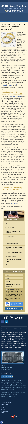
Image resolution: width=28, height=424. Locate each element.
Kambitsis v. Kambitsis (15, 96)
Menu (6, 1)
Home (3, 401)
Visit (19, 1)
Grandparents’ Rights (12, 243)
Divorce (8, 224)
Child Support (10, 236)
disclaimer (17, 289)
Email (15, 1)
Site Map (3, 413)
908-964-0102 (14, 10)
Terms (15, 304)
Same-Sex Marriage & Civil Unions (13, 260)
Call (11, 1)
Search (22, 1)
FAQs (2, 406)
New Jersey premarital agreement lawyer (12, 84)
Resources (4, 407)
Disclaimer (4, 411)
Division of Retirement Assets (14, 252)
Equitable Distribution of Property (13, 232)
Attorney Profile (6, 402)
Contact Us (4, 409)
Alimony (8, 240)
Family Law (4, 404)
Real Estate (9, 265)
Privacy (12, 304)
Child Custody (10, 227)
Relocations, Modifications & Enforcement (14, 248)
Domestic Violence (11, 256)
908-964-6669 (7, 374)
